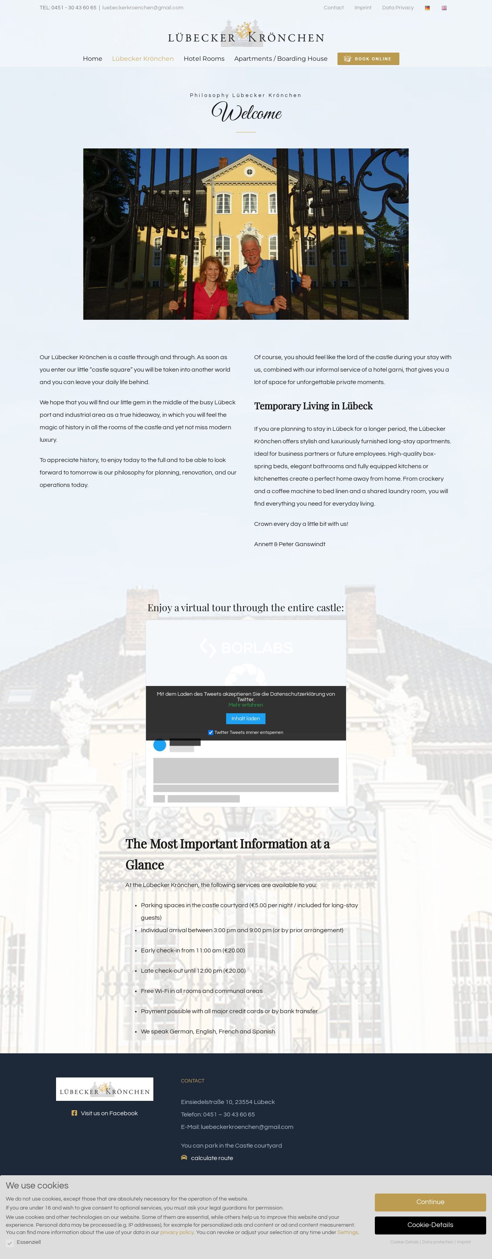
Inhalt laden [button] (246, 718)
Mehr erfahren (245, 705)
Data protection (438, 1242)
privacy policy (177, 1232)
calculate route (212, 1158)
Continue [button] (430, 1202)
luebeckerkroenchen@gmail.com (142, 8)
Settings (347, 1232)
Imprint (464, 1242)
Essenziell (23, 1242)
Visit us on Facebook (105, 1113)
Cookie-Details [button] (430, 1225)
